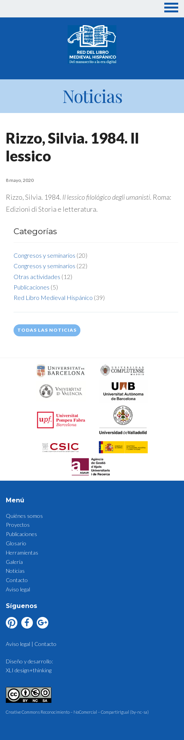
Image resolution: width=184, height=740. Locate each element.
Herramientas (22, 552)
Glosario (16, 543)
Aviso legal (18, 589)
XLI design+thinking (28, 670)
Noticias (15, 570)
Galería (14, 561)
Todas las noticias (47, 330)
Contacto (17, 580)
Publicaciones (31, 287)
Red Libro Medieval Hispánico (53, 297)
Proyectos (18, 524)
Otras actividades (37, 276)
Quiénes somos (24, 515)
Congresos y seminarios (44, 255)
